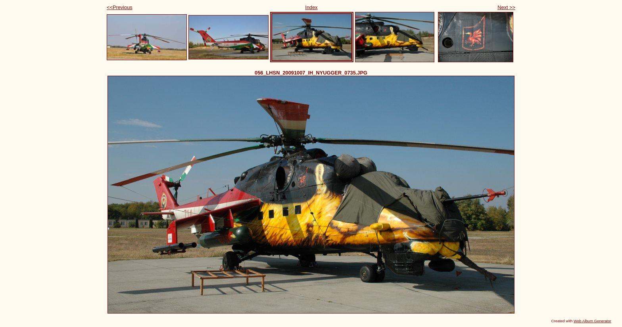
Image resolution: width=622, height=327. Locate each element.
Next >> (506, 7)
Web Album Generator (592, 321)
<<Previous (119, 7)
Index (311, 7)
